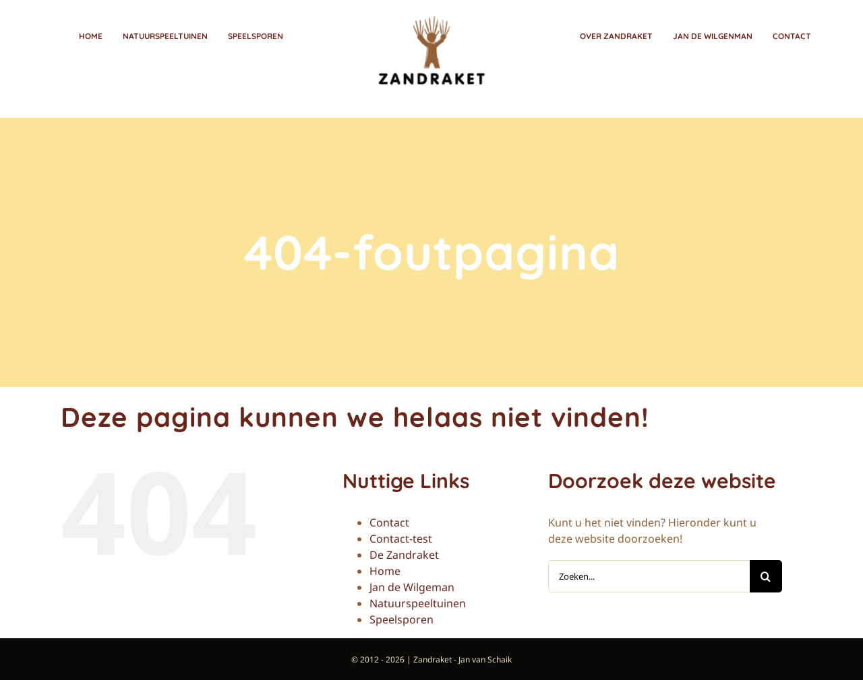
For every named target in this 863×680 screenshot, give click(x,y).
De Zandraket (404, 553)
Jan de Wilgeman (411, 585)
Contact (389, 521)
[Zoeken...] (649, 575)
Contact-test (400, 537)
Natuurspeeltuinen (417, 601)
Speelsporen (401, 618)
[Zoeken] (766, 575)
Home (384, 569)
